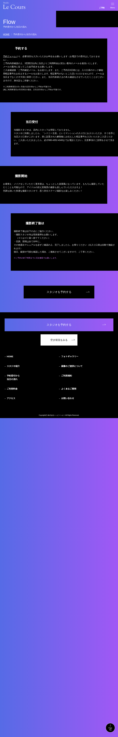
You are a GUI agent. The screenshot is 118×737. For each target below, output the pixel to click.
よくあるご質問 (68, 707)
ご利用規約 (66, 694)
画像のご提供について (72, 685)
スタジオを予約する (59, 611)
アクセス (11, 717)
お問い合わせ (67, 717)
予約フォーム (9, 56)
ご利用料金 (12, 707)
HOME (6, 34)
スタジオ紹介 (13, 685)
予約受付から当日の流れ (13, 696)
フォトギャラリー (69, 675)
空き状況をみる (59, 659)
